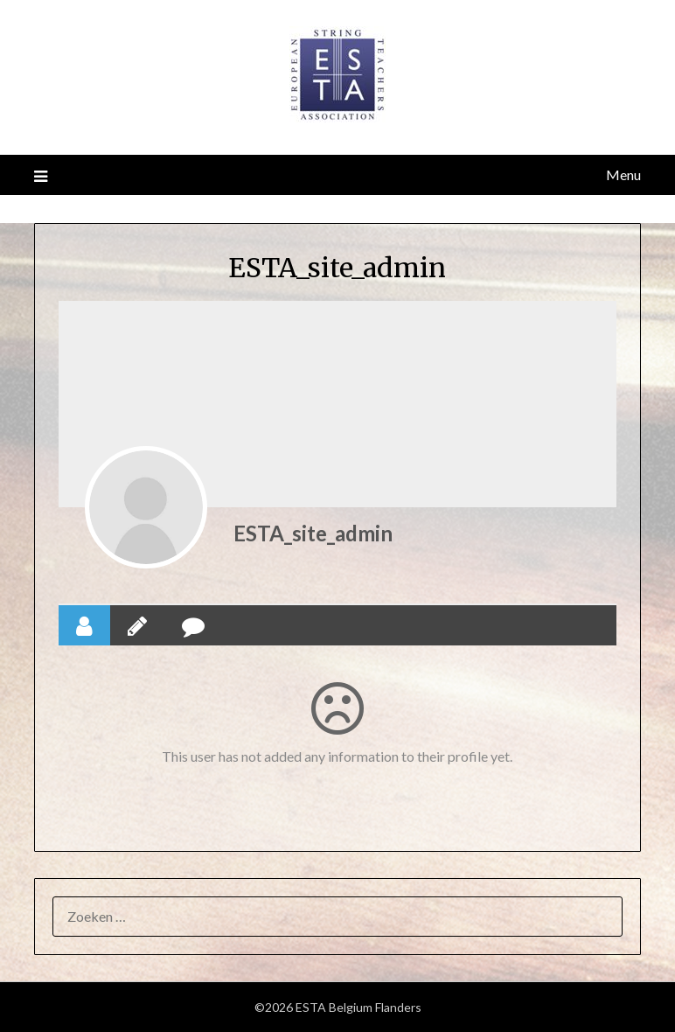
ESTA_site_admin (313, 533)
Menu (623, 174)
